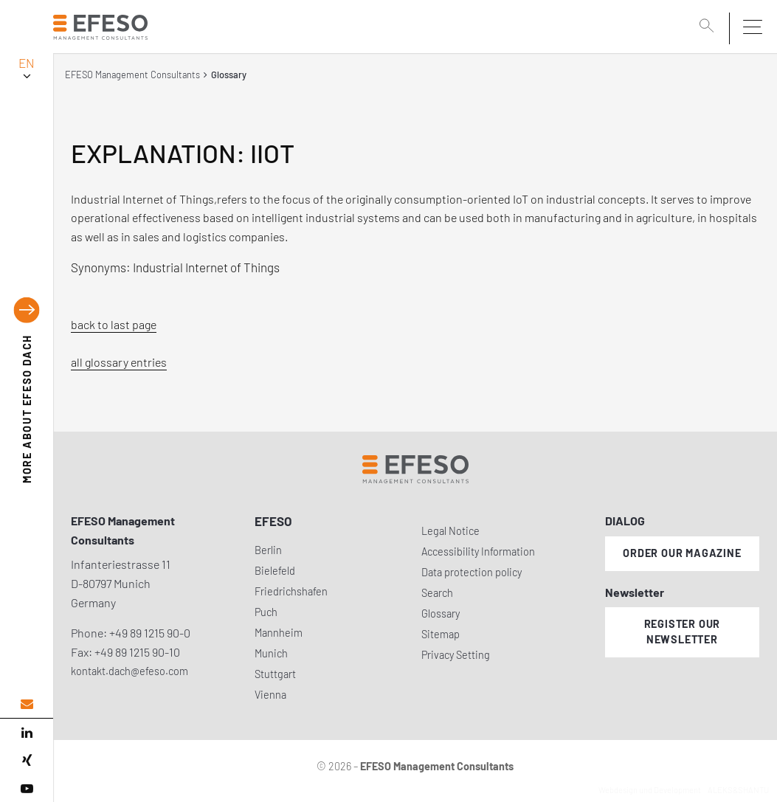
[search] (709, 27)
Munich (271, 653)
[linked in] (26, 733)
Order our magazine (682, 553)
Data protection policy (471, 572)
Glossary (440, 613)
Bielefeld (275, 570)
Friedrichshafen (291, 591)
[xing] (26, 761)
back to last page (113, 324)
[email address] (26, 704)
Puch (266, 612)
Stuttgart (275, 674)
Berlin (268, 550)
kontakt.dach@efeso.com (129, 671)
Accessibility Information (478, 551)
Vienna (270, 694)
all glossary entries (119, 362)
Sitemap (440, 634)
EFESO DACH (27, 408)
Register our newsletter (682, 632)
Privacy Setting (455, 655)
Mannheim (279, 632)
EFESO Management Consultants (132, 74)
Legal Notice (450, 531)
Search (437, 593)
